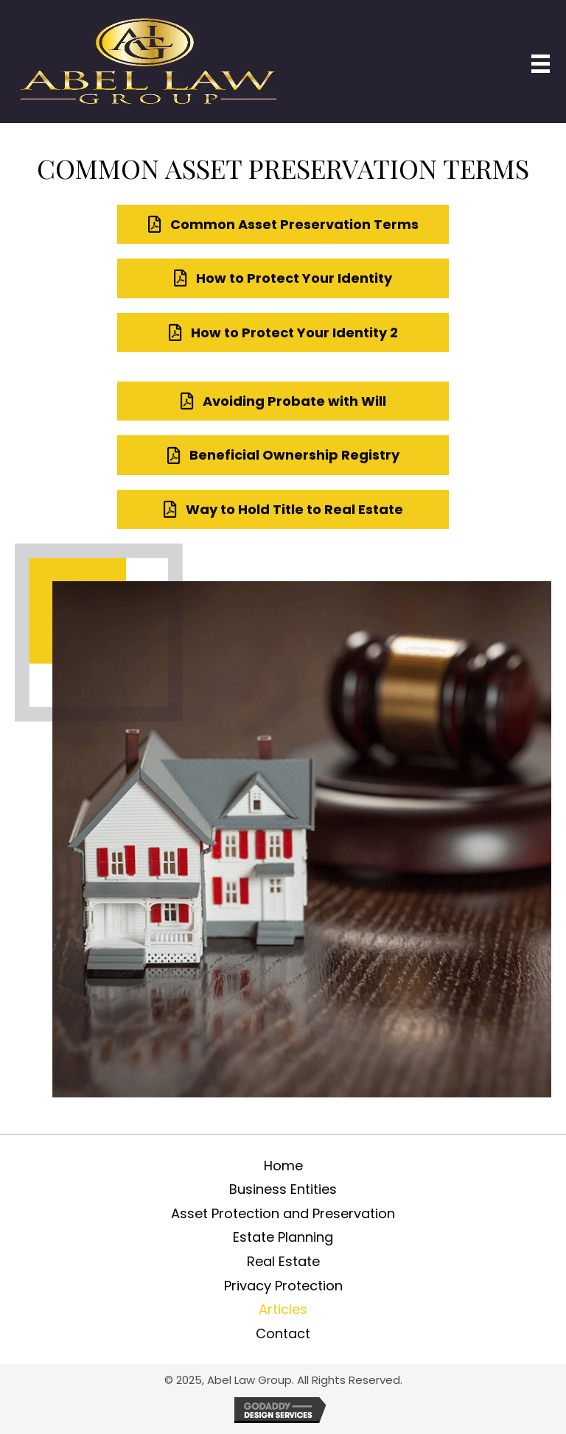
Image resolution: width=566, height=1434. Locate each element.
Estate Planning (283, 1237)
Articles (283, 1309)
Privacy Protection (283, 1285)
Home (283, 1165)
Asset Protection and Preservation (283, 1213)
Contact (283, 1333)
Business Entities (283, 1189)
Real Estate (283, 1261)
